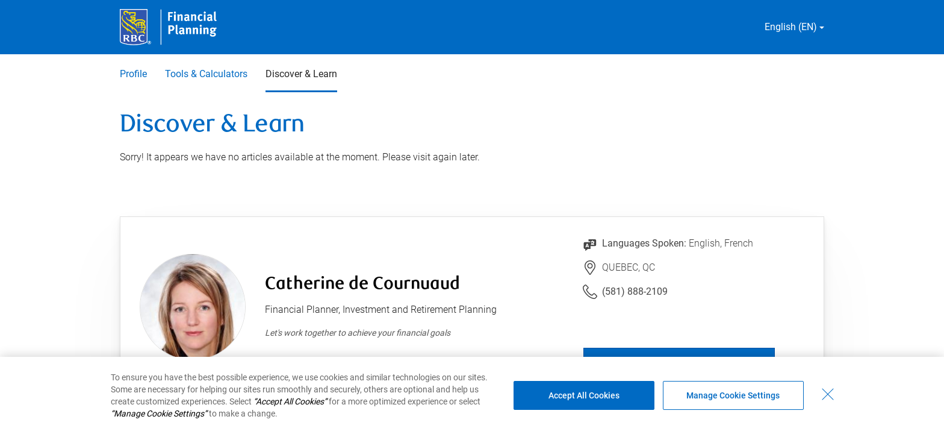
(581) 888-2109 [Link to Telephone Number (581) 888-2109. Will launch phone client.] (635, 291)
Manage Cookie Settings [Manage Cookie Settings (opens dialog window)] (733, 395)
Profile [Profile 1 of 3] (133, 74)
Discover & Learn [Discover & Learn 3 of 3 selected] (301, 74)
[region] (472, 395)
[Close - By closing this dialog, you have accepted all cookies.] (828, 394)
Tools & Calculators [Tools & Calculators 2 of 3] (206, 74)
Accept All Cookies (584, 395)
